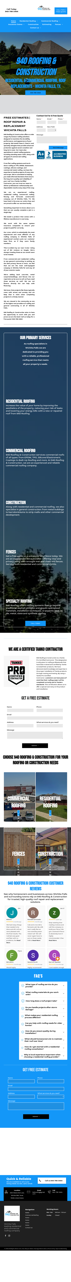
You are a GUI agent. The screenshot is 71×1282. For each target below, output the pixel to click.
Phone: (60, 119)
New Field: (51, 127)
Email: (49, 119)
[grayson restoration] (6, 1192)
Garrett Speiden (55, 962)
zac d (62, 908)
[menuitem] (13, 21)
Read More (36, 940)
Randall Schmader (34, 919)
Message (10, 730)
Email (9, 715)
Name (9, 707)
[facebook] (5, 1236)
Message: (40, 135)
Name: (39, 119)
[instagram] (9, 1236)
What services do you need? (47, 722)
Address (40, 127)
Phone (39, 707)
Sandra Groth (33, 962)
